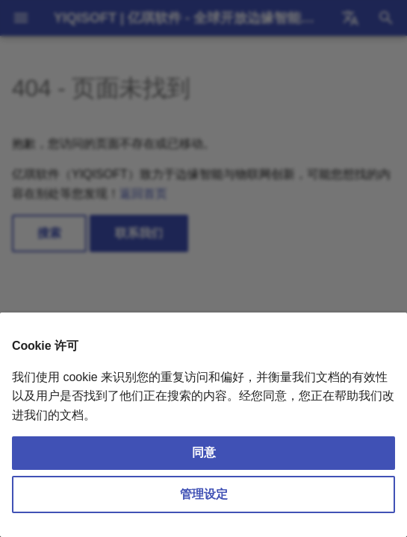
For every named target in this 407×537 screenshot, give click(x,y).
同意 (204, 452)
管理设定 (204, 494)
